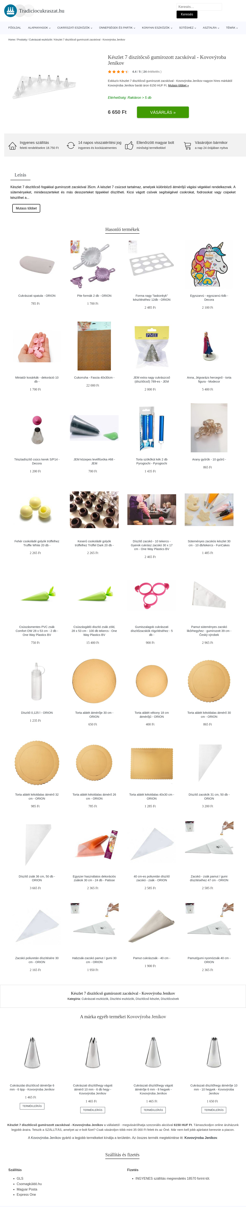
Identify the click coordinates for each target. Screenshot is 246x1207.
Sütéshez (186, 27)
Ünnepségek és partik (116, 27)
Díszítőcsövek (170, 998)
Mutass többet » (178, 85)
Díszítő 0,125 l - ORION (37, 712)
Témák (230, 27)
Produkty (22, 39)
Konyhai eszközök (156, 27)
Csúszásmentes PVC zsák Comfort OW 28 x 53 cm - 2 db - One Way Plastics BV (37, 630)
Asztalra (210, 27)
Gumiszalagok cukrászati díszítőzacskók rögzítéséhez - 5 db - (152, 630)
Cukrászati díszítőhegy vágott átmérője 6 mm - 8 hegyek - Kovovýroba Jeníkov (153, 1089)
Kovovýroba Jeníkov (121, 85)
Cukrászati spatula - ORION (36, 295)
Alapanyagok (38, 27)
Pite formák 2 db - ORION (94, 295)
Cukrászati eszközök (73, 27)
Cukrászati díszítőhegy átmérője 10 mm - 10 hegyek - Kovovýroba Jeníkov (213, 1089)
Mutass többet (26, 208)
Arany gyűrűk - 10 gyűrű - (209, 459)
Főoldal (14, 27)
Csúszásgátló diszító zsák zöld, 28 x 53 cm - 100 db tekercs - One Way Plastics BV (94, 630)
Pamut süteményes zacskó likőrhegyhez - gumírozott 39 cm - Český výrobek (209, 630)
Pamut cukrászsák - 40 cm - (151, 958)
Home (11, 39)
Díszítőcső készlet (147, 998)
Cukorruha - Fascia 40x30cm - (94, 377)
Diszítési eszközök (122, 998)
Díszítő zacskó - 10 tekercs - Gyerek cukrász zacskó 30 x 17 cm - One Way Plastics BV (152, 545)
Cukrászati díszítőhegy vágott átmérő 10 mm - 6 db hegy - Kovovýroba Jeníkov (92, 1089)
